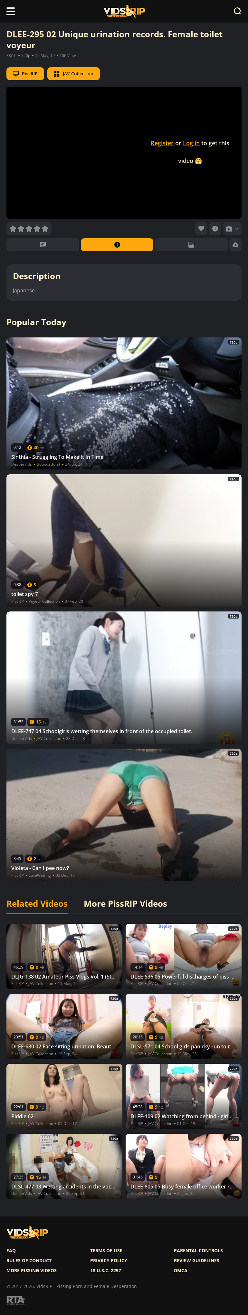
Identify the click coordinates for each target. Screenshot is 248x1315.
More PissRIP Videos (125, 903)
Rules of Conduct (29, 1260)
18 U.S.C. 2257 (105, 1270)
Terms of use (106, 1251)
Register (162, 143)
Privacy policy (108, 1260)
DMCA (180, 1270)
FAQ (11, 1251)
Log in (191, 143)
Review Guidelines (196, 1260)
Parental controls (198, 1251)
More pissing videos (31, 1270)
